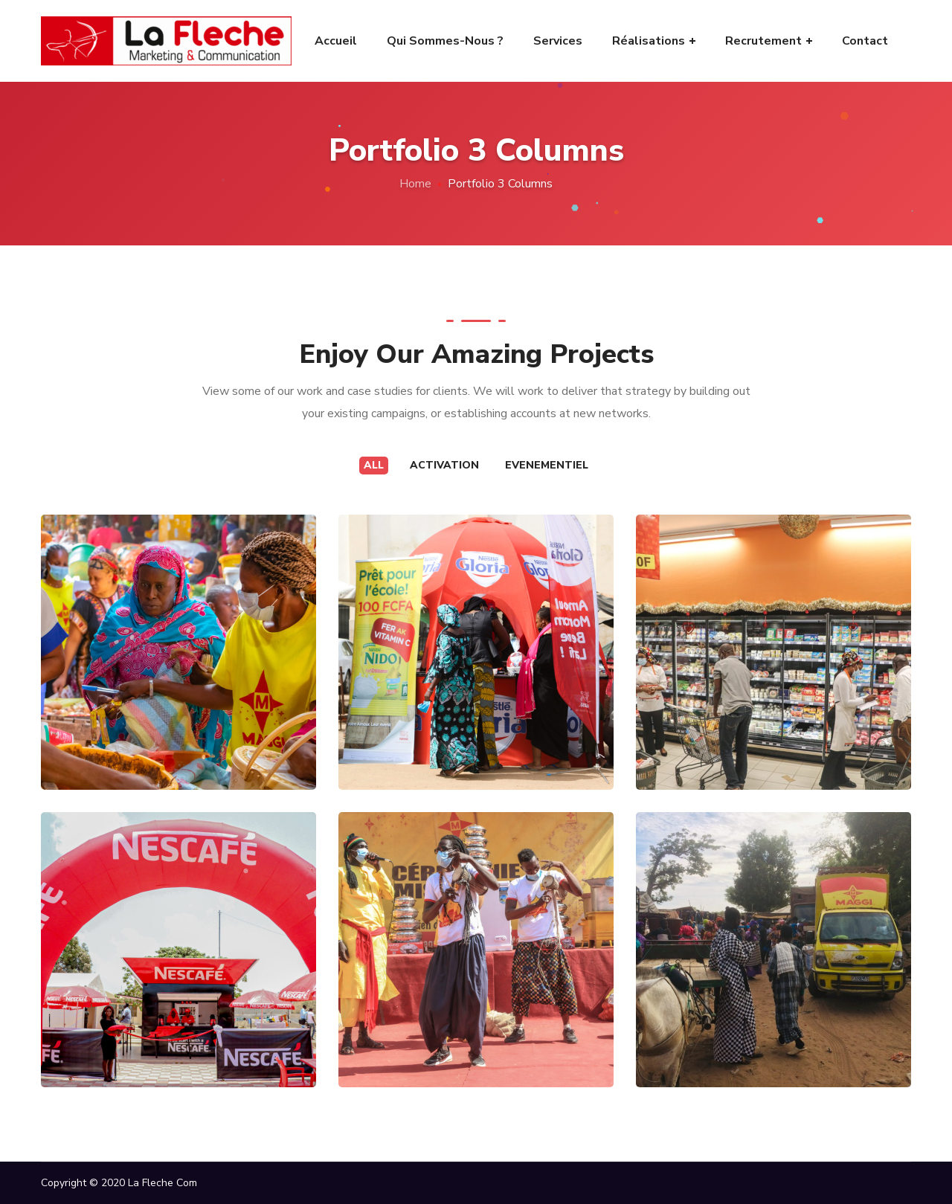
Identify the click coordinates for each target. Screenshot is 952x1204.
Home (415, 184)
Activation (444, 465)
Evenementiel (546, 465)
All (374, 465)
